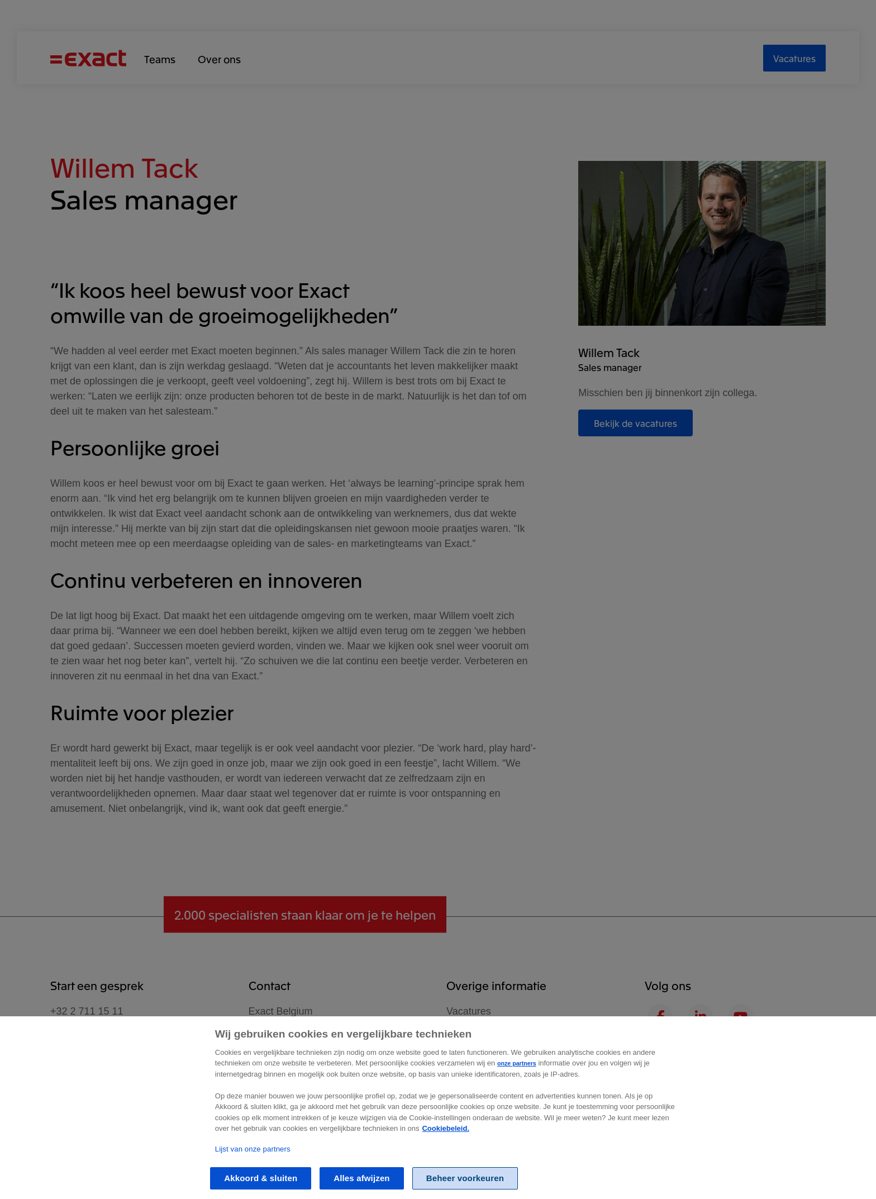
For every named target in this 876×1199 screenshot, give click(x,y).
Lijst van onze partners (253, 1170)
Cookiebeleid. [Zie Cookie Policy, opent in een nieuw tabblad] (445, 1149)
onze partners (516, 1084)
